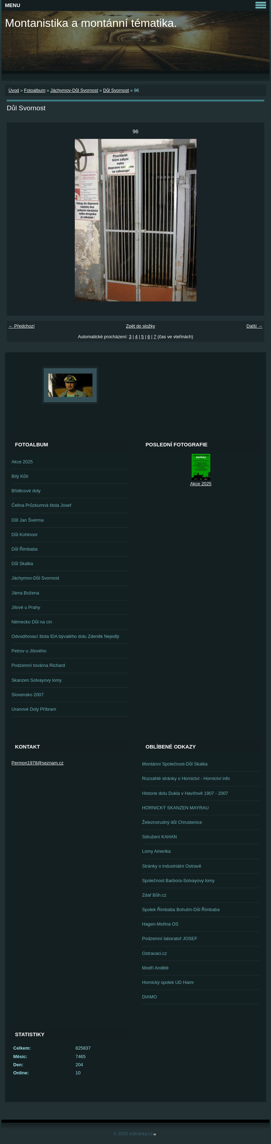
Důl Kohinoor (25, 534)
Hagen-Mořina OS (160, 924)
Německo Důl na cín (32, 621)
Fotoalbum (34, 90)
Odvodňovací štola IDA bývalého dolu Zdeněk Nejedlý (65, 636)
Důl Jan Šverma (28, 520)
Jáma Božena (25, 593)
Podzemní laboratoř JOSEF (169, 938)
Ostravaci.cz (154, 953)
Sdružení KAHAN (159, 836)
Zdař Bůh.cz (154, 895)
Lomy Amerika (156, 851)
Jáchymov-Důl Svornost (74, 90)
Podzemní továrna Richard (38, 665)
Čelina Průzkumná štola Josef (41, 505)
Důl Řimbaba (25, 549)
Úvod (13, 90)
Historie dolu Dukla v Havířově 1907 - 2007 (185, 793)
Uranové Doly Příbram (34, 709)
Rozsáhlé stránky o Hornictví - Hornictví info (186, 778)
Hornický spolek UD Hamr (168, 982)
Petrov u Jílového (29, 650)
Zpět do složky (140, 326)
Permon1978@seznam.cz (38, 762)
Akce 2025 (22, 461)
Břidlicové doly (26, 490)
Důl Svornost (116, 90)
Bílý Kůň (20, 476)
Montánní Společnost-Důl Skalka (175, 764)
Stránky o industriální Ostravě (171, 866)
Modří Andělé (155, 967)
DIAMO (149, 996)
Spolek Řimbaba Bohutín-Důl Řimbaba (181, 909)
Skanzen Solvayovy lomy (37, 680)
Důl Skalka (22, 563)
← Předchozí (21, 326)
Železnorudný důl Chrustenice (172, 822)
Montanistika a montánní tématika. (91, 23)
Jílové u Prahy (26, 607)
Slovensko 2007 (28, 694)
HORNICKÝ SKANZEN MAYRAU (175, 807)
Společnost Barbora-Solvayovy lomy (178, 880)
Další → (254, 326)
